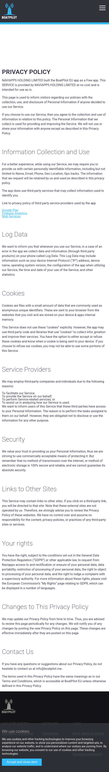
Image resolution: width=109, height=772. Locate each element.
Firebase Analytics (14, 213)
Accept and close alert (22, 762)
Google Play (10, 210)
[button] (102, 7)
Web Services (11, 216)
